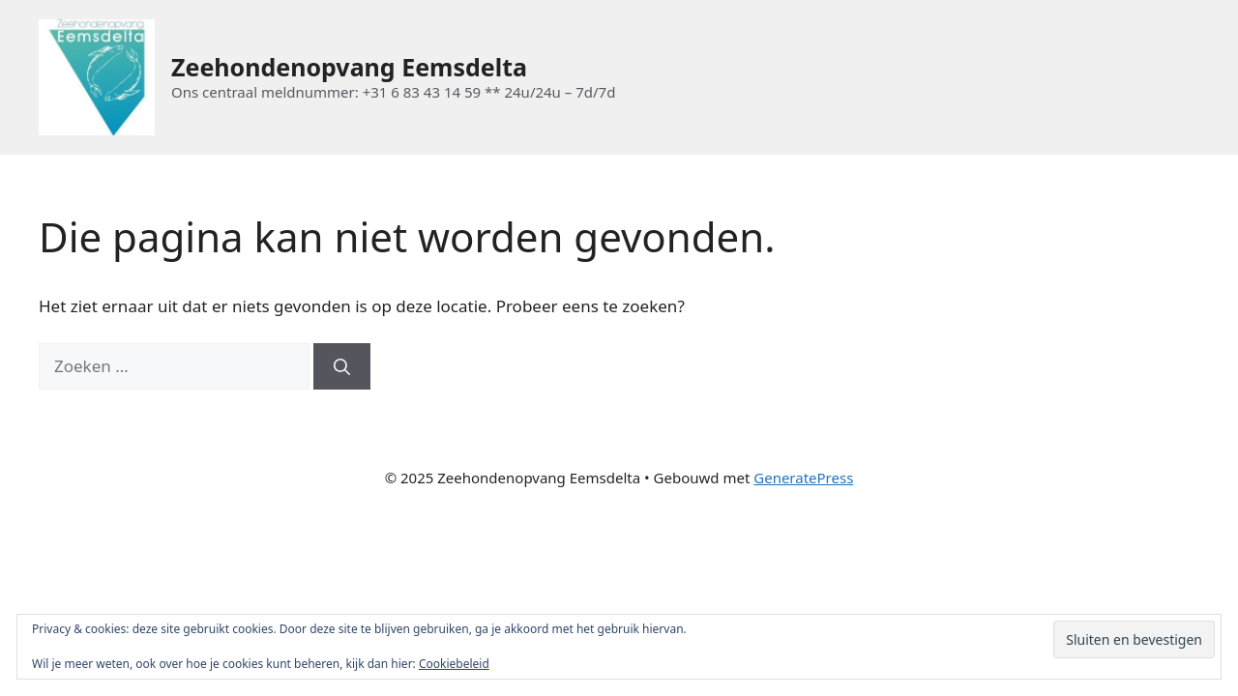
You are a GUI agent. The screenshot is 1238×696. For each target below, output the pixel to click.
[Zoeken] (341, 366)
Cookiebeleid (454, 663)
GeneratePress (803, 477)
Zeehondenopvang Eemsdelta (349, 66)
